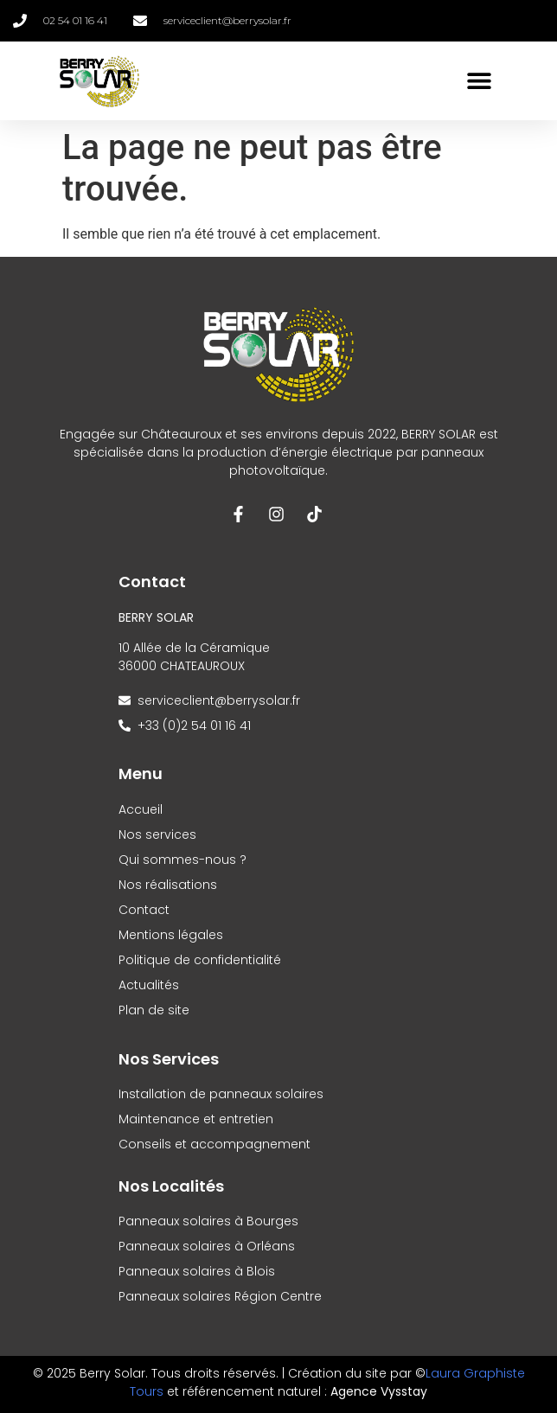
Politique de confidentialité (199, 960)
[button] (478, 80)
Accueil (140, 809)
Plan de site (153, 1010)
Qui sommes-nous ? (182, 859)
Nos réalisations (167, 884)
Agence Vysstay (378, 1391)
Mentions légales (170, 934)
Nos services (157, 834)
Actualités (148, 985)
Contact (144, 909)
